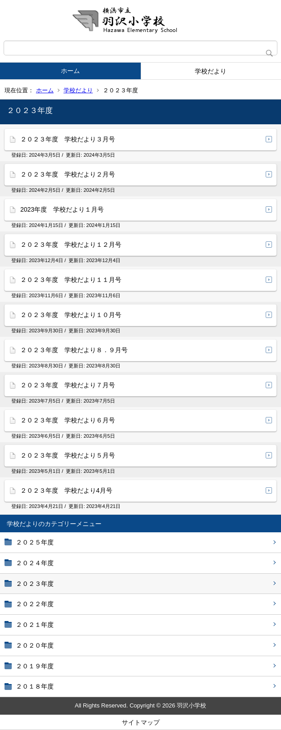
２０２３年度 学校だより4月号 (66, 490)
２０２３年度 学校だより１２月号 (70, 244)
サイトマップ (141, 722)
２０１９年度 (35, 666)
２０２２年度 (35, 604)
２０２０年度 (35, 645)
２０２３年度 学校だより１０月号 (70, 314)
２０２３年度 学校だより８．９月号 (74, 350)
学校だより (210, 71)
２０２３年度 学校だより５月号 (67, 455)
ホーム (70, 70)
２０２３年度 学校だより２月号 (67, 174)
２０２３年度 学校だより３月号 (67, 139)
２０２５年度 (35, 542)
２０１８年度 (35, 686)
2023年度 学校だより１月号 (62, 209)
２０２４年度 (35, 563)
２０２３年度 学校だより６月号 (67, 420)
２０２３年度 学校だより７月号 (67, 385)
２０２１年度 (35, 624)
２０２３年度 (35, 583)
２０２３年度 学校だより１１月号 (70, 279)
